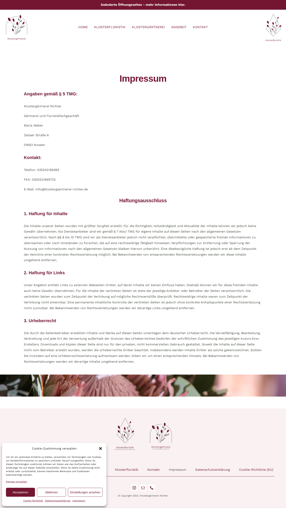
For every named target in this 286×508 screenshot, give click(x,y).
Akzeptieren (20, 492)
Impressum (78, 500)
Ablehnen (51, 492)
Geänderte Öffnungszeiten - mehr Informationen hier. (143, 5)
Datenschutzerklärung (57, 500)
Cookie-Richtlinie (33, 500)
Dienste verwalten (16, 481)
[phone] (151, 487)
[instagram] (134, 487)
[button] (100, 448)
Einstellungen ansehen (85, 492)
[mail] (143, 487)
